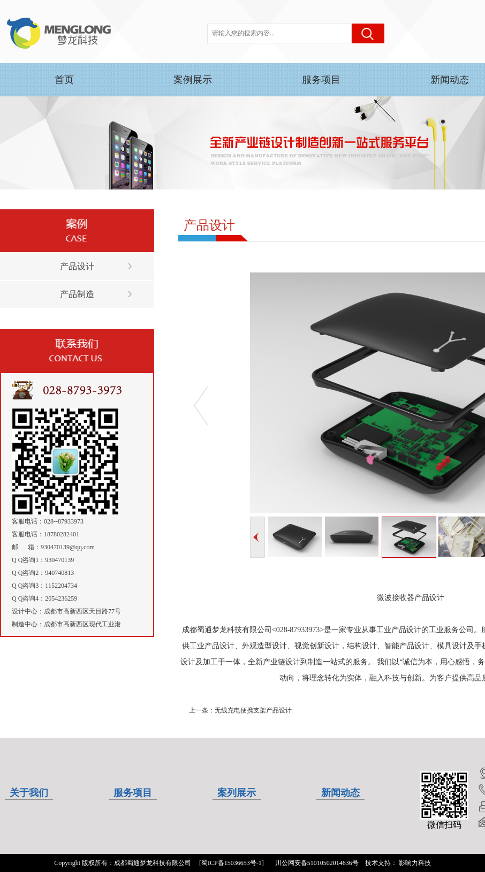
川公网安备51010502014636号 (317, 863)
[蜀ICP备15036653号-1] (231, 863)
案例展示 (192, 79)
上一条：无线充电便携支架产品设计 (240, 710)
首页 (64, 79)
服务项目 (321, 79)
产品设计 (77, 266)
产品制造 (77, 294)
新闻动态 (449, 79)
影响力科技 (415, 863)
